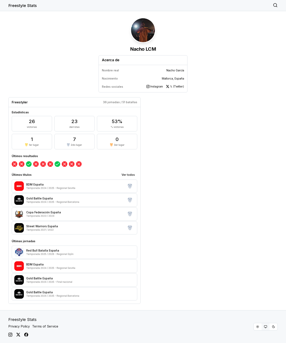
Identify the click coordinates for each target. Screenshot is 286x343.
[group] (265, 326)
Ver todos (128, 174)
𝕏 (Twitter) (175, 86)
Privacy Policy (19, 326)
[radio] (258, 326)
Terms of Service (45, 326)
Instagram (154, 86)
